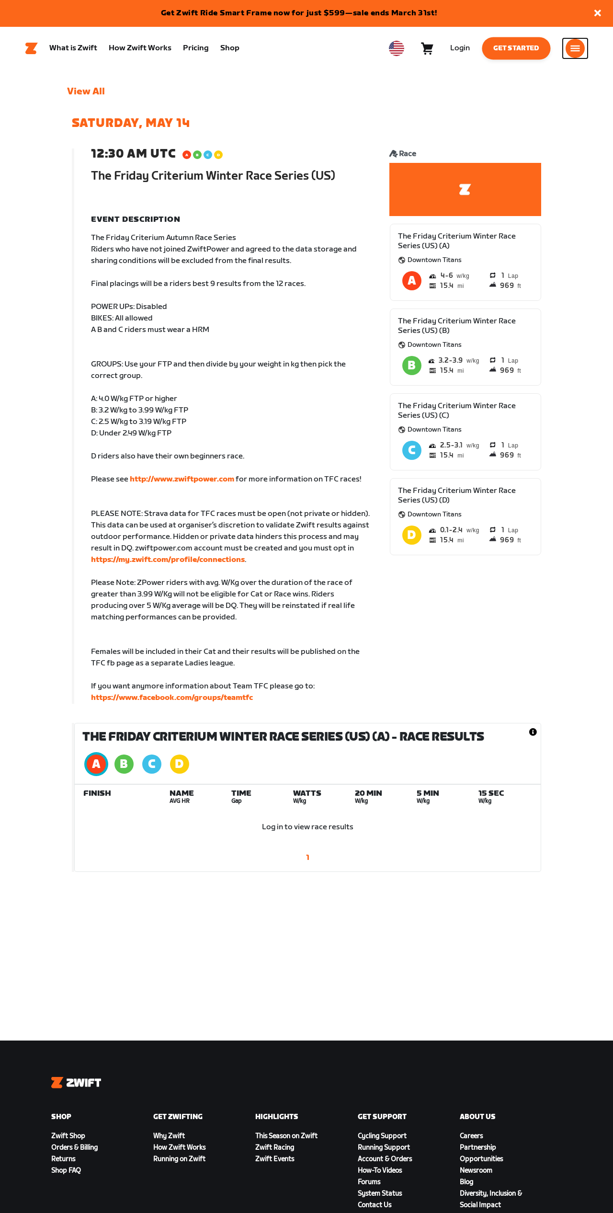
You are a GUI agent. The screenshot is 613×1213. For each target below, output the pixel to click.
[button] (598, 14)
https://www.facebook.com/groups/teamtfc (172, 697)
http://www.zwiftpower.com (182, 479)
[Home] (31, 48)
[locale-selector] (396, 48)
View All (86, 91)
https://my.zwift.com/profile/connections (168, 559)
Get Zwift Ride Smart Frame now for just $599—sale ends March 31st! (299, 13)
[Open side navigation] (575, 48)
